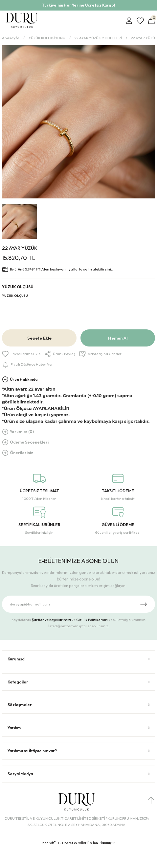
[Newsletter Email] (78, 604)
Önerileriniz (21, 452)
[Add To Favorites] (21, 353)
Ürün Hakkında (23, 379)
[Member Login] (129, 20)
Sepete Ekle (39, 338)
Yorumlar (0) (22, 431)
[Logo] (22, 21)
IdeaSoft (49, 842)
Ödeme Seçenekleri (29, 442)
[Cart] (151, 20)
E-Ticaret (65, 843)
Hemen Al (117, 338)
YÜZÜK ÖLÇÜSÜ (15, 296)
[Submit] (143, 604)
